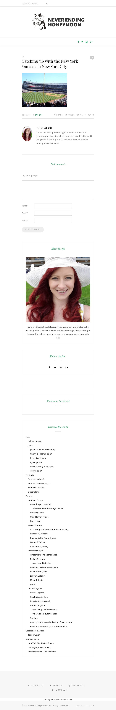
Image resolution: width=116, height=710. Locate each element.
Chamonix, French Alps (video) (44, 567)
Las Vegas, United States (39, 647)
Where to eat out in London (44, 613)
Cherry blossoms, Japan (41, 453)
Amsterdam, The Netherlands (43, 554)
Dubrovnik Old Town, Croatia (43, 538)
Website (25, 220)
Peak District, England (40, 601)
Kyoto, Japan (36, 462)
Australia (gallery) (36, 479)
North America (32, 639)
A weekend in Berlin (41, 563)
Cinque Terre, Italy (38, 571)
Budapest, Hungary (39, 533)
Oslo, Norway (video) (39, 516)
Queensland (33, 491)
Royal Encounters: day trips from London (48, 626)
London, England (37, 605)
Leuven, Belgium (37, 575)
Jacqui (39, 115)
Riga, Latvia (35, 521)
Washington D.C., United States (42, 651)
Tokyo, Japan (36, 470)
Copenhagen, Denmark (41, 504)
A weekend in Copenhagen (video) (48, 508)
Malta (32, 584)
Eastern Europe (35, 525)
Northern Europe (35, 500)
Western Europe (35, 550)
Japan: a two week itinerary (42, 449)
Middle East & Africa (35, 630)
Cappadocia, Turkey (39, 546)
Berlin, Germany (37, 559)
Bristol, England (37, 592)
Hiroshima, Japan (38, 458)
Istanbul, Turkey (37, 542)
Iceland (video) (37, 512)
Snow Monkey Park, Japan (42, 466)
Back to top (85, 705)
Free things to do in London (44, 609)
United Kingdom (35, 588)
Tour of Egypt (34, 634)
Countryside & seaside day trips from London (51, 622)
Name (25, 205)
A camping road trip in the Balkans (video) (49, 529)
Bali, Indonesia (34, 441)
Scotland (34, 618)
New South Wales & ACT (39, 483)
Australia (30, 475)
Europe (29, 496)
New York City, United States (41, 643)
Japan (30, 445)
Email (25, 213)
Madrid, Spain (36, 580)
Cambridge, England (39, 597)
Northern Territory (36, 487)
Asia (28, 437)
